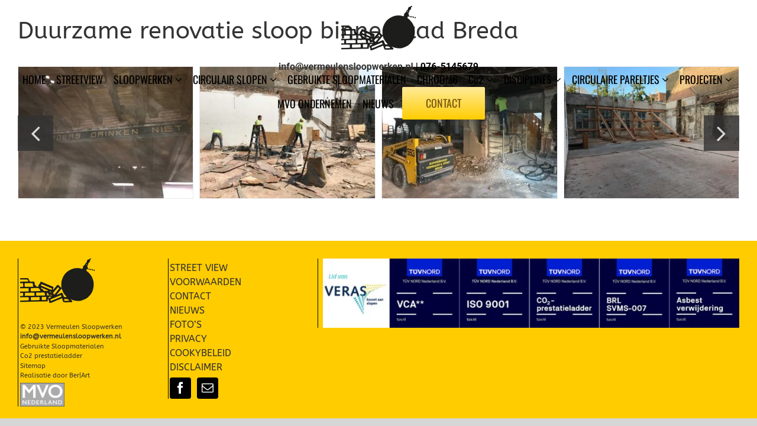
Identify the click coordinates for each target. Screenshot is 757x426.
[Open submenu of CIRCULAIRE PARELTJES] (666, 79)
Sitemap (33, 366)
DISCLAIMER (196, 367)
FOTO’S (186, 324)
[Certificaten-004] (531, 263)
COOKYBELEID (200, 353)
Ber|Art (79, 375)
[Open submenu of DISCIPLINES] (559, 79)
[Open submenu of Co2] (491, 79)
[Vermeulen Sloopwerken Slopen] (378, 10)
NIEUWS (187, 310)
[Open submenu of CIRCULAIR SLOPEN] (274, 79)
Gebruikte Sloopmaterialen (62, 346)
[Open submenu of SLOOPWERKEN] (180, 79)
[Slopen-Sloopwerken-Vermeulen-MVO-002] (42, 387)
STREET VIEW (199, 267)
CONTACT (190, 296)
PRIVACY (188, 338)
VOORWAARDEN (205, 282)
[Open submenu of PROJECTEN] (730, 79)
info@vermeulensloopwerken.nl (346, 66)
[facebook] (180, 388)
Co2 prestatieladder (51, 356)
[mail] (207, 388)
